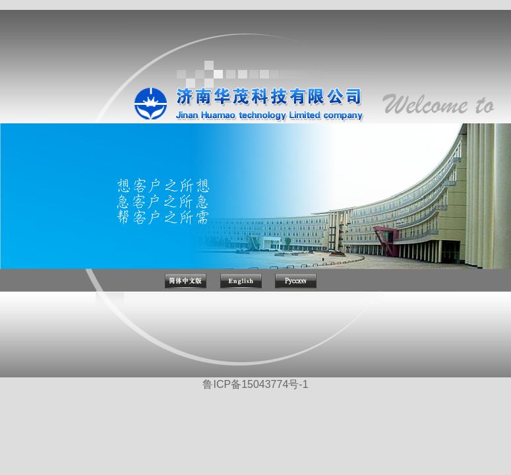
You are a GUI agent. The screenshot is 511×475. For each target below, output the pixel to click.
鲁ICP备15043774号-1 (255, 384)
